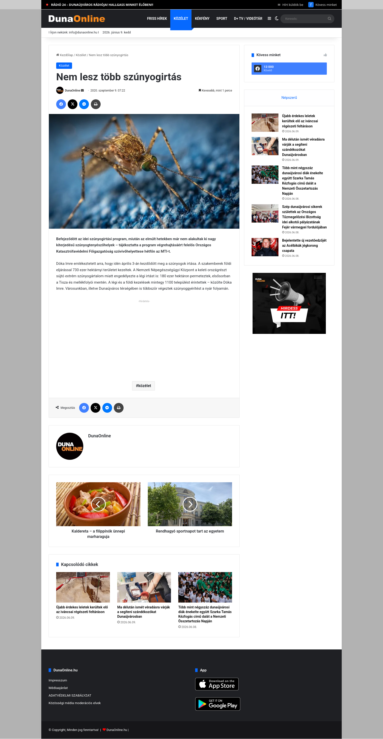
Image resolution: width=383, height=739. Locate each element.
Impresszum (58, 680)
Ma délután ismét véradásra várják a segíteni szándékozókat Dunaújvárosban (143, 611)
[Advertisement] (144, 338)
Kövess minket (322, 4)
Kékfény (202, 19)
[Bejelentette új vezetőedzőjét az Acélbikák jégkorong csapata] (265, 247)
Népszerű (289, 97)
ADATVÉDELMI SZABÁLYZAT (70, 695)
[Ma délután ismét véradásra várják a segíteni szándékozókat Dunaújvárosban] (144, 587)
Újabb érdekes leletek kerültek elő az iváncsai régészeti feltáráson (300, 121)
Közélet (181, 19)
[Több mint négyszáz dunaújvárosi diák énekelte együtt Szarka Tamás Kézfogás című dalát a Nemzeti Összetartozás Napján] (205, 587)
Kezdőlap (64, 55)
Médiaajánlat (58, 688)
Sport (221, 19)
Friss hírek (157, 19)
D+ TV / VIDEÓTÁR (248, 19)
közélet (144, 385)
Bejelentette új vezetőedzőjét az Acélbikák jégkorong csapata (304, 245)
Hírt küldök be (290, 4)
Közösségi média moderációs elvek (75, 703)
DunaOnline (72, 90)
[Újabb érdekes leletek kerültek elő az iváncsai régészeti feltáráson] (83, 587)
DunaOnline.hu (116, 730)
